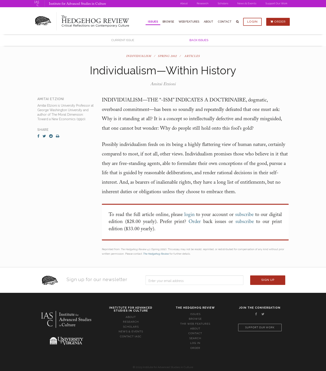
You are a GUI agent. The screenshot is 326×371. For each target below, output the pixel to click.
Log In (195, 343)
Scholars (223, 3)
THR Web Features (195, 323)
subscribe (244, 214)
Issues (153, 21)
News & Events (246, 3)
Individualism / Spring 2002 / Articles (163, 56)
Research (203, 3)
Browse (168, 21)
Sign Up (267, 280)
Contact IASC (130, 336)
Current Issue (122, 40)
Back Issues (198, 40)
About (184, 3)
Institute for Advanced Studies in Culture (77, 4)
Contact (225, 21)
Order (278, 21)
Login (252, 21)
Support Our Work (276, 3)
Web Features (189, 21)
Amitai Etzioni (163, 84)
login (189, 214)
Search (195, 338)
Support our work (260, 327)
